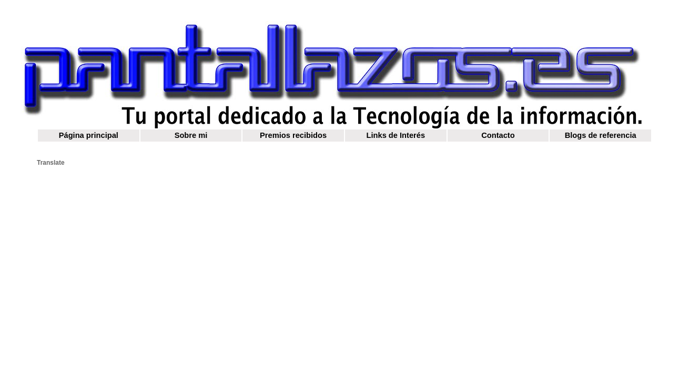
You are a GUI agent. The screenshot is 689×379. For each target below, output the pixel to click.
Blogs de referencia (600, 135)
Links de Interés (396, 135)
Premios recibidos (293, 135)
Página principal (88, 135)
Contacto (498, 135)
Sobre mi (191, 135)
